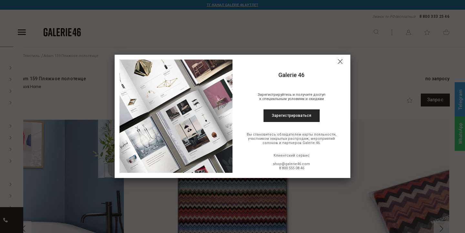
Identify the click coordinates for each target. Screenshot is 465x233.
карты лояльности (319, 134)
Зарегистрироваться (291, 115)
